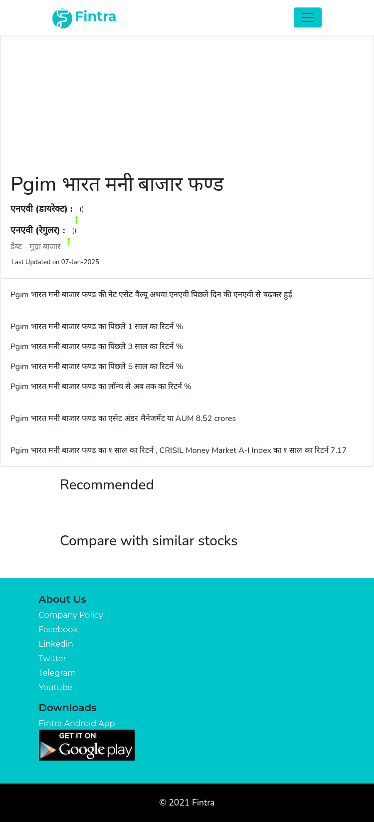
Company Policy (71, 615)
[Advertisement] (187, 97)
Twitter (52, 658)
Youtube (56, 687)
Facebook (58, 629)
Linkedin (56, 644)
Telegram (57, 673)
